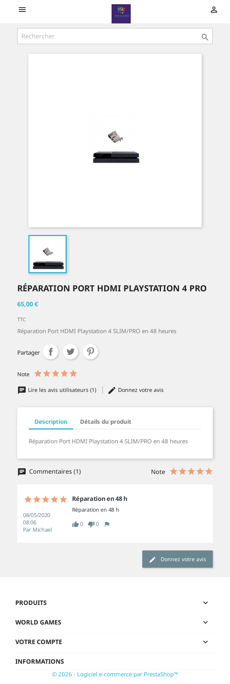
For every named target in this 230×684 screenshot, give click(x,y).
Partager (50, 351)
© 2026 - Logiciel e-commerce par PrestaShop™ (115, 674)
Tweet (70, 351)
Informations (39, 661)
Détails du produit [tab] (105, 421)
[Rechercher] (115, 36)
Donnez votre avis (135, 389)
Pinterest (90, 351)
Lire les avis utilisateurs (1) (57, 389)
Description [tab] (50, 421)
